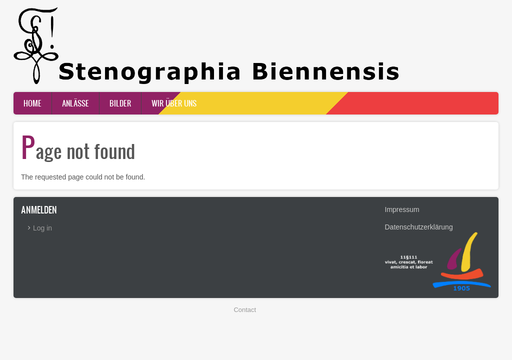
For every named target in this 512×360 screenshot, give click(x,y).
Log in (42, 228)
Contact (245, 310)
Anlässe (75, 103)
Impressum (402, 210)
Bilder (120, 103)
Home (33, 103)
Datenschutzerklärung (419, 227)
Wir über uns (174, 103)
